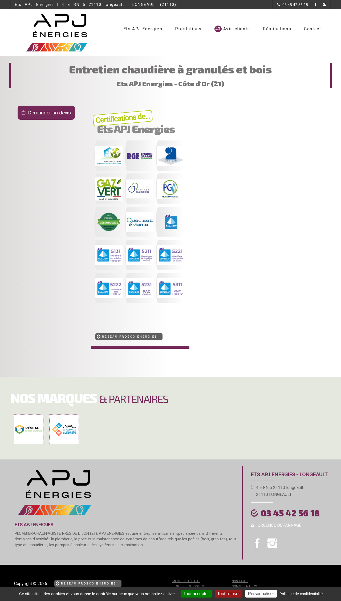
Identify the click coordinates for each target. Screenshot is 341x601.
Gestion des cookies (188, 586)
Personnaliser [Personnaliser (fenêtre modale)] (261, 593)
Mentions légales (186, 581)
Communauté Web (246, 586)
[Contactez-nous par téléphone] (292, 5)
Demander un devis (49, 113)
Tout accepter (196, 593)
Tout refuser (228, 593)
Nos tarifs (240, 581)
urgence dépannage (279, 525)
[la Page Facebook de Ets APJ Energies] (312, 5)
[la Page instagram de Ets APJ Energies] (321, 5)
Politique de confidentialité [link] (301, 594)
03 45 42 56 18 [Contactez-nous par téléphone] (290, 513)
